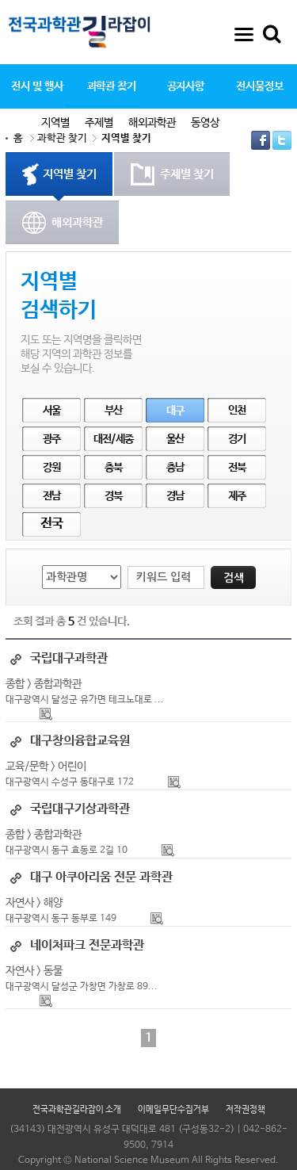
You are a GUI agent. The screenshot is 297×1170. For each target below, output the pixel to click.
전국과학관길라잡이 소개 (76, 1110)
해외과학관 (152, 123)
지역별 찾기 (126, 138)
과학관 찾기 (111, 86)
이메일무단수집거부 (173, 1110)
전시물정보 (259, 86)
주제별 (99, 123)
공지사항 (186, 86)
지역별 (55, 123)
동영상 (205, 123)
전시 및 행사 (37, 86)
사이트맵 (243, 34)
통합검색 (271, 34)
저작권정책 (245, 1110)
